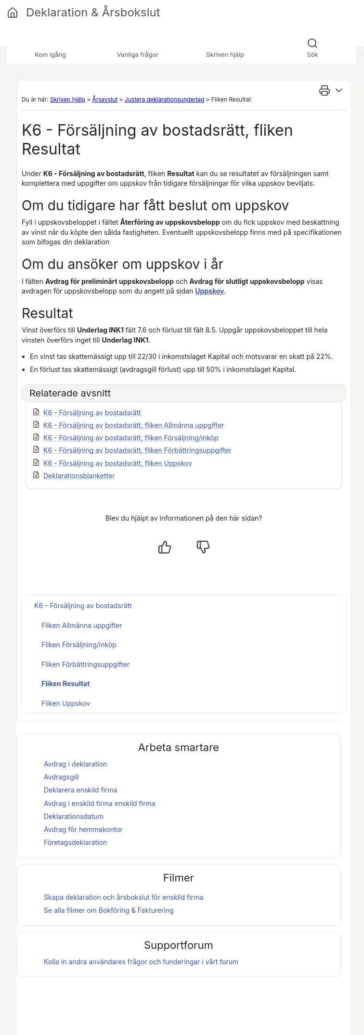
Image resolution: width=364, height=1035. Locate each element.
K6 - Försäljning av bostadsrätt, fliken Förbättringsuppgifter (137, 450)
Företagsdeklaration (75, 842)
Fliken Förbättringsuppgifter (85, 664)
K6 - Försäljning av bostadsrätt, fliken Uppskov (117, 463)
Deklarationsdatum (74, 816)
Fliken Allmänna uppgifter (81, 625)
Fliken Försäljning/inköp (79, 644)
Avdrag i (78, 803)
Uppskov (209, 291)
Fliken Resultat (65, 683)
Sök (312, 54)
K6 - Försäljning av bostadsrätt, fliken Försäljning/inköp (131, 438)
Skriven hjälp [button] (225, 54)
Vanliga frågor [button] (137, 54)
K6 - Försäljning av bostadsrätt (92, 413)
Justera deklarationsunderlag (164, 99)
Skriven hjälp (67, 99)
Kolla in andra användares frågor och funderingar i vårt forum (141, 962)
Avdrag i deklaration (75, 764)
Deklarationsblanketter (79, 476)
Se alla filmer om (109, 910)
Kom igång (50, 54)
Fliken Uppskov (65, 703)
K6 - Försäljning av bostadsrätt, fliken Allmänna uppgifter (133, 425)
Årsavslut (104, 99)
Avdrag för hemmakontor (83, 829)
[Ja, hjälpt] (164, 547)
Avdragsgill (61, 777)
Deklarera (80, 790)
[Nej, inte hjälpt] (203, 547)
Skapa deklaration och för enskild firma (123, 897)
